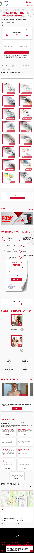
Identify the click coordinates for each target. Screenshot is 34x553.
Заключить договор (16, 279)
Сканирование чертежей (5, 544)
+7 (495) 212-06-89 (28, 2)
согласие (8, 57)
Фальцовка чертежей (27, 544)
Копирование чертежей (16, 544)
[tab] (4, 66)
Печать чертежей (15, 542)
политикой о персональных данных (11, 56)
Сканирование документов (6, 547)
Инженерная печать (4, 542)
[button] (32, 8)
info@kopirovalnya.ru (20, 520)
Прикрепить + (17, 408)
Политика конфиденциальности (28, 530)
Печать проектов (26, 542)
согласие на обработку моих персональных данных (16, 55)
